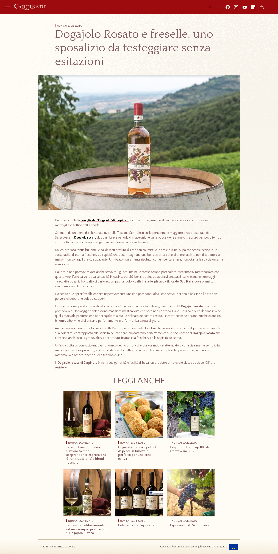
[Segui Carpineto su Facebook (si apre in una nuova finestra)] (228, 7)
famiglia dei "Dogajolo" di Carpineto (104, 220)
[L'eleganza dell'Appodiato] (139, 500)
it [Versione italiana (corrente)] (219, 7)
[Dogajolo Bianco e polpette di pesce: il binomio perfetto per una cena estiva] (139, 428)
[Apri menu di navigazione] (7, 7)
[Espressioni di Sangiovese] (191, 500)
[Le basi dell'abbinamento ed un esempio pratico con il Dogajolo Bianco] (87, 504)
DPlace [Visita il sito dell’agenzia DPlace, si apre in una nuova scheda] (71, 546)
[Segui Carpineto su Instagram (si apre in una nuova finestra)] (236, 7)
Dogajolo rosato (85, 237)
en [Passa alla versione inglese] (211, 7)
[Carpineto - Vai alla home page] (30, 7)
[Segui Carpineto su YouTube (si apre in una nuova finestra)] (245, 7)
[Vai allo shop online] (262, 7)
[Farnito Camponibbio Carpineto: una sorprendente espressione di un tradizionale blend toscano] (87, 430)
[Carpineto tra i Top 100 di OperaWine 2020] (191, 424)
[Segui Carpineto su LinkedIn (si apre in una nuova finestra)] (253, 7)
